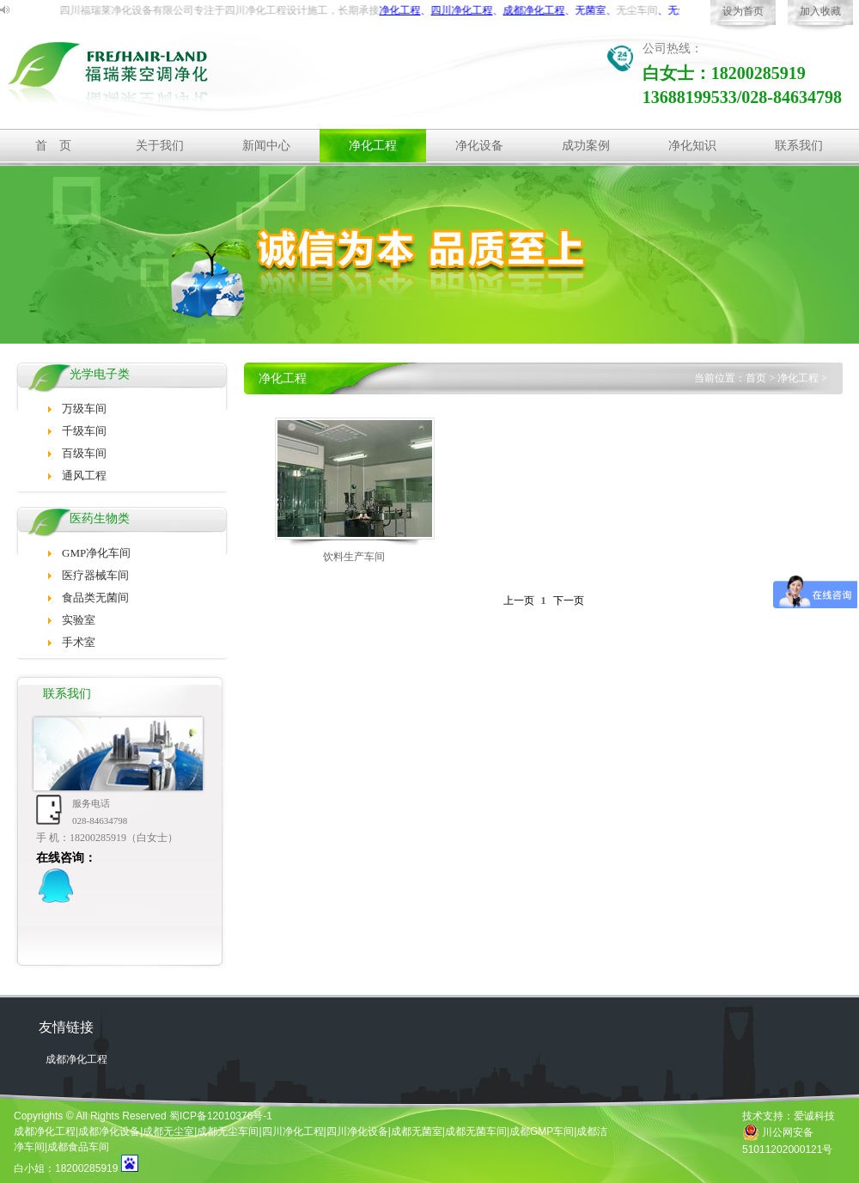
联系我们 (799, 145)
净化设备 (479, 145)
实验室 (78, 619)
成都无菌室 (416, 1131)
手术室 (78, 642)
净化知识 (692, 145)
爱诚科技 (814, 1116)
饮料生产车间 (354, 557)
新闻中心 (266, 145)
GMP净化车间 (96, 552)
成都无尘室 (168, 1131)
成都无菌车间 (476, 1131)
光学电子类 (100, 374)
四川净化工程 (293, 1131)
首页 (756, 378)
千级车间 (84, 430)
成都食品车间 (78, 1147)
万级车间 (84, 408)
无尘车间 (652, 10)
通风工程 (84, 475)
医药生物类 (100, 518)
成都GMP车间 (541, 1131)
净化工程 (281, 10)
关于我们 (160, 145)
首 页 (53, 145)
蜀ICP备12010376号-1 (220, 1116)
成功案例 (586, 145)
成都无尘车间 (228, 1131)
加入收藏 (820, 11)
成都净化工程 (76, 1059)
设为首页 (743, 11)
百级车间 (84, 453)
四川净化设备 (357, 1131)
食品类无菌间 (95, 597)
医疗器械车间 (95, 575)
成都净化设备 (109, 1131)
